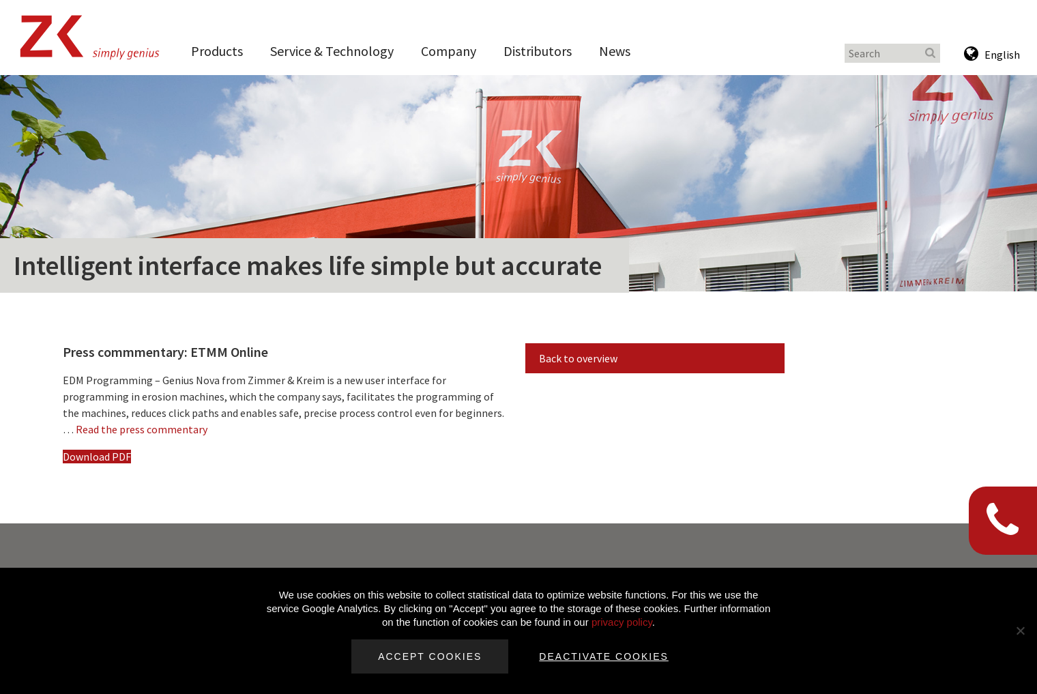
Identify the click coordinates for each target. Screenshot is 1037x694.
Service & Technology (332, 50)
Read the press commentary (141, 429)
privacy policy (621, 622)
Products (217, 50)
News (614, 50)
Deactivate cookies (604, 656)
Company (448, 50)
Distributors (537, 50)
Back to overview (578, 358)
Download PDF (97, 456)
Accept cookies (430, 656)
